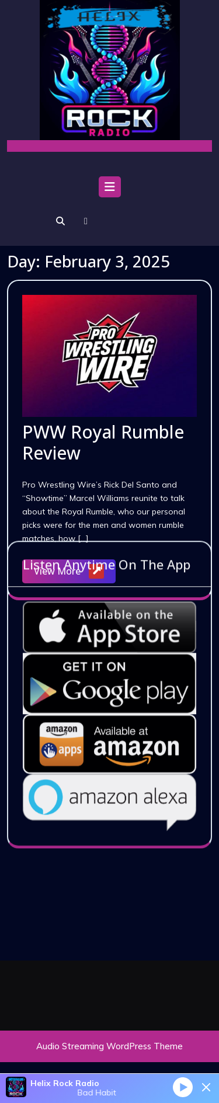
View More (75, 572)
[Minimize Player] (206, 1087)
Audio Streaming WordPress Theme (109, 1046)
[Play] (183, 1086)
